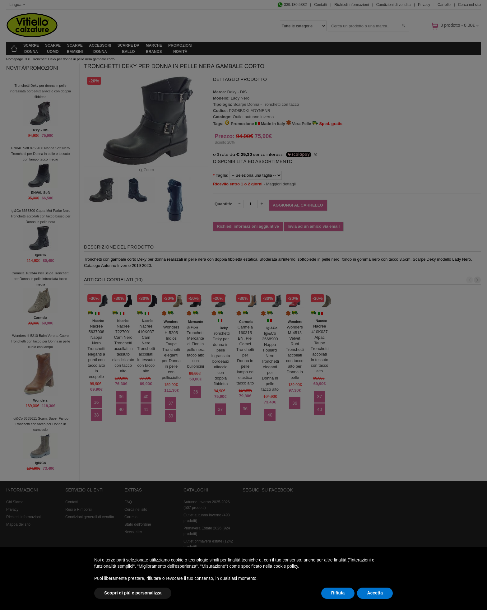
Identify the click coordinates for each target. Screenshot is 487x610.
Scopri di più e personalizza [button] (132, 592)
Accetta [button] (375, 592)
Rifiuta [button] (338, 592)
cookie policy (285, 566)
